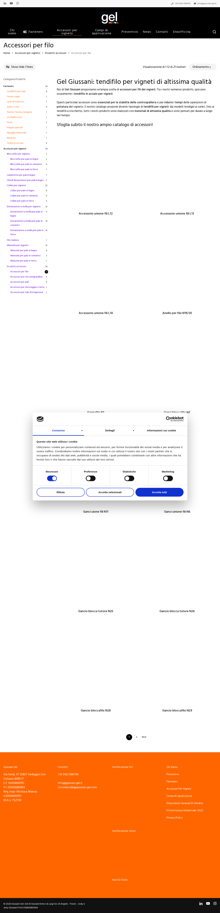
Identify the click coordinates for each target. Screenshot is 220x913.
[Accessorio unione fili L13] (177, 168)
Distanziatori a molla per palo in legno (26, 214)
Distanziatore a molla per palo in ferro (26, 232)
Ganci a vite (13, 107)
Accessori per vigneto (27, 53)
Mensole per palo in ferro (23, 261)
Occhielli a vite (14, 117)
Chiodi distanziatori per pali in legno (25, 180)
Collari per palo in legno (22, 190)
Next (144, 737)
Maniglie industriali (16, 132)
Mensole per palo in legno (23, 250)
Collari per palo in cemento (24, 195)
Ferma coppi (13, 96)
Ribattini (11, 138)
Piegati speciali (15, 127)
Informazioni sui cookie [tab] (161, 430)
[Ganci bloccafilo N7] (177, 367)
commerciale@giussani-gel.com (77, 787)
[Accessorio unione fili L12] (96, 168)
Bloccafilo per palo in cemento (26, 164)
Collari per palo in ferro (22, 201)
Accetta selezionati (110, 492)
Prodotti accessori (55, 53)
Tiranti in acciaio (15, 143)
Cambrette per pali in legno (21, 175)
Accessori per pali (19, 282)
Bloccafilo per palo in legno (24, 159)
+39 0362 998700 (68, 774)
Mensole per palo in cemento (25, 255)
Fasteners (8, 86)
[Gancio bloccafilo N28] (96, 665)
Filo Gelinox (13, 240)
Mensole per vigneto (18, 245)
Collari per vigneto (16, 185)
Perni (9, 122)
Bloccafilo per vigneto (18, 154)
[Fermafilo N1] (96, 367)
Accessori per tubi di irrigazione (26, 292)
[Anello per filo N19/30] (177, 267)
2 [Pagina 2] (136, 737)
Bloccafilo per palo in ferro (24, 169)
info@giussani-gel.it (70, 783)
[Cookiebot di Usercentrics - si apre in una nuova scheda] (168, 419)
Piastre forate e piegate (19, 112)
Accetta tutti (159, 492)
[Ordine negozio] (203, 67)
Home (6, 53)
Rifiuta (61, 492)
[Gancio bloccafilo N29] (177, 665)
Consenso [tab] (58, 430)
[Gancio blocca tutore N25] (96, 565)
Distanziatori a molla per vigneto (24, 206)
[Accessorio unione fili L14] (96, 267)
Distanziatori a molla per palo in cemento (26, 223)
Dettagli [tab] (110, 430)
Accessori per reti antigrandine (26, 277)
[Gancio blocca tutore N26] (177, 565)
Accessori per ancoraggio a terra (27, 287)
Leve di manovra (15, 101)
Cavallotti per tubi (16, 91)
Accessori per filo (19, 271)
